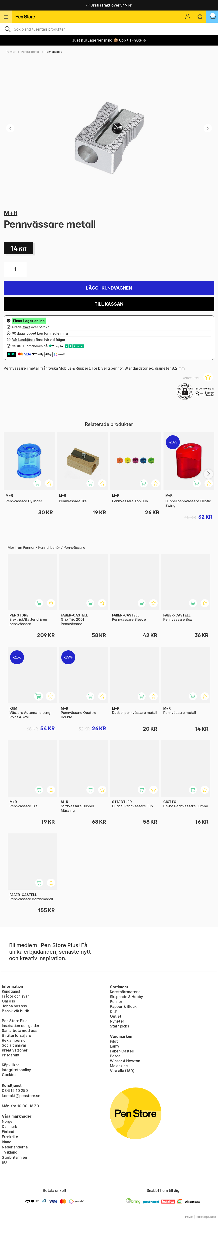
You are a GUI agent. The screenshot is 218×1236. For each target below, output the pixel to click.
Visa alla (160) (122, 1070)
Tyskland (9, 1152)
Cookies (9, 1074)
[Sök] (109, 29)
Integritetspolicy (16, 1069)
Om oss (8, 1001)
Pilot (114, 1041)
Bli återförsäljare (16, 1035)
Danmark (9, 1126)
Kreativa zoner (14, 1050)
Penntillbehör (30, 51)
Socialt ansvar (14, 1045)
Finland (8, 1131)
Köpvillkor (10, 1064)
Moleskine (119, 1065)
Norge (7, 1121)
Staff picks (119, 1026)
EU (4, 1162)
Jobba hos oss (14, 1006)
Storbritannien (14, 1157)
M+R (10, 212)
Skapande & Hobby (126, 996)
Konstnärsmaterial (125, 991)
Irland (6, 1142)
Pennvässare (53, 51)
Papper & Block (123, 1006)
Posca (115, 1056)
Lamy (114, 1046)
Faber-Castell (122, 1051)
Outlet (115, 1016)
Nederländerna (15, 1147)
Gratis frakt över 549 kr (109, 5)
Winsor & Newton (125, 1061)
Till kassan (109, 304)
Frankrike (10, 1136)
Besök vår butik (15, 1011)
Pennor (11, 51)
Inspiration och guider (20, 1025)
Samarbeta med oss (19, 1030)
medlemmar (58, 333)
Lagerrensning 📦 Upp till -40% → (109, 40)
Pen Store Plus (14, 1020)
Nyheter (117, 1021)
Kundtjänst (11, 991)
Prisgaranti (11, 1055)
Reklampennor (14, 1040)
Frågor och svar (15, 996)
